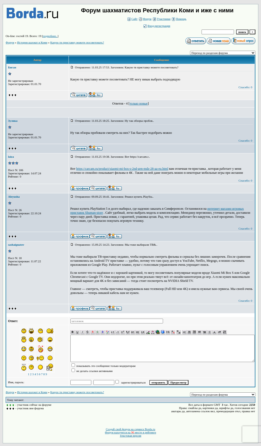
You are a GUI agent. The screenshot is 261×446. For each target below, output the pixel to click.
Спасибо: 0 (245, 87)
